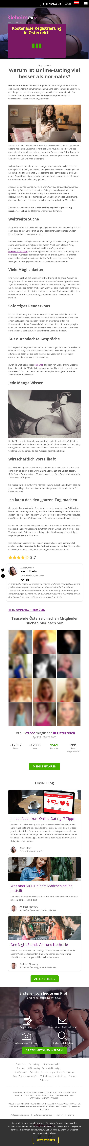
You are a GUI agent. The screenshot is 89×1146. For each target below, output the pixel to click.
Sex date (34, 1072)
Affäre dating (34, 1068)
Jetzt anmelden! (51, 3)
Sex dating (34, 1064)
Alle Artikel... (44, 979)
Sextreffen (20, 1064)
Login (68, 3)
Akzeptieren (45, 1140)
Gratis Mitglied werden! (44, 1050)
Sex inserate (69, 1072)
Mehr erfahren (44, 766)
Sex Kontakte (20, 1072)
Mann (26, 50)
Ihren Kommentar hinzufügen (27, 609)
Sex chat (21, 1068)
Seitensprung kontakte (51, 1072)
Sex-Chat (38, 364)
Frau (47, 50)
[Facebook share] (3, 576)
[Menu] (85, 3)
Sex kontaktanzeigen (51, 1068)
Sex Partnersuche (52, 1064)
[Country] (76, 2)
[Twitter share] (3, 570)
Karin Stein (28, 571)
